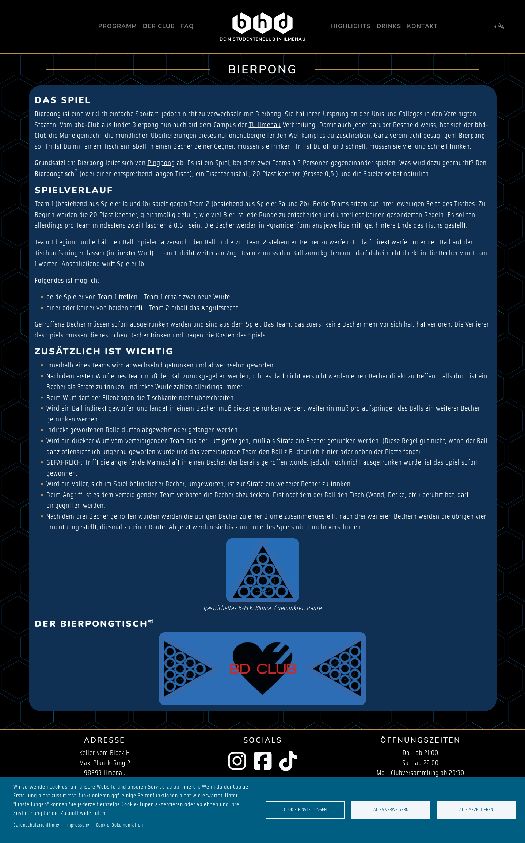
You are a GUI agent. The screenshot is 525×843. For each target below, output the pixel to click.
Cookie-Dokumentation (119, 825)
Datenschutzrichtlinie (35, 825)
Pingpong (161, 162)
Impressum (77, 825)
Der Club (159, 26)
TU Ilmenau (265, 124)
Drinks (389, 26)
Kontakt (422, 26)
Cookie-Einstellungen (305, 809)
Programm (117, 26)
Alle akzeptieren (476, 809)
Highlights (351, 26)
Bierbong (268, 113)
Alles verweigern (390, 809)
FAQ (187, 26)
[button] (499, 26)
